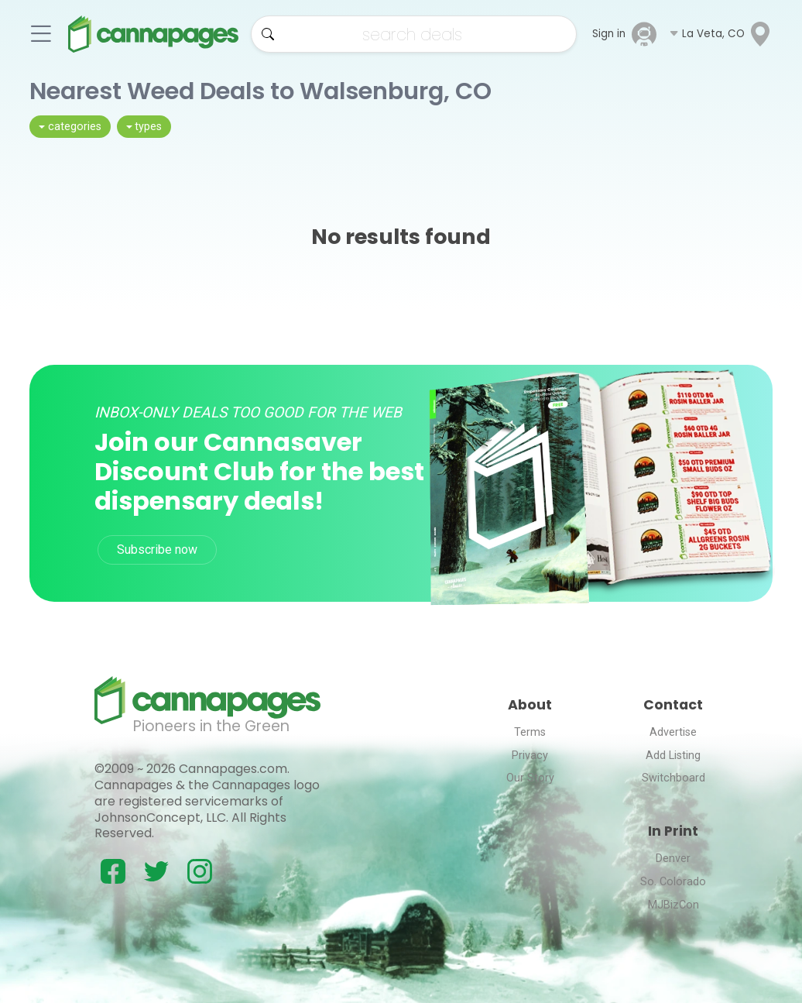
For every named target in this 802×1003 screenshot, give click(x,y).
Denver (673, 858)
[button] (721, 34)
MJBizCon (673, 905)
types (148, 126)
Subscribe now (157, 549)
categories (74, 126)
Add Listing (673, 755)
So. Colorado (673, 881)
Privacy (530, 755)
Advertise (673, 732)
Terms (530, 732)
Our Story (530, 778)
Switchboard (673, 778)
